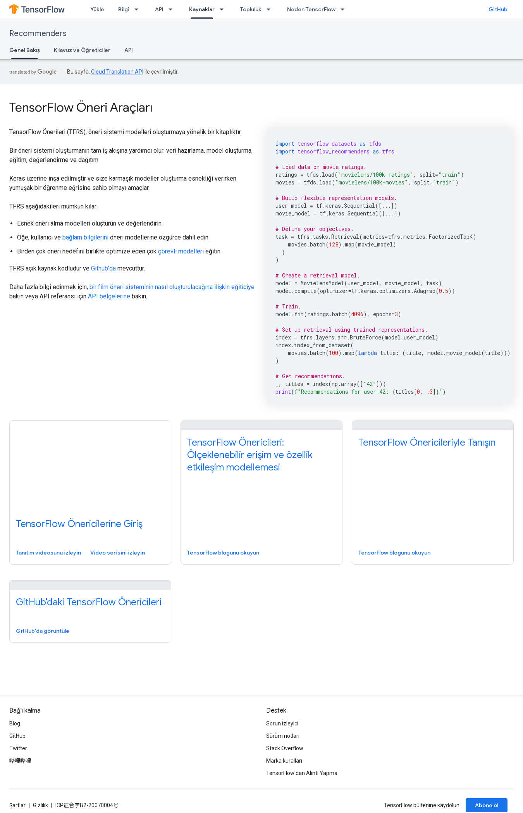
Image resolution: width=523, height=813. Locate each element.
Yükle (97, 9)
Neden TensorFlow (311, 9)
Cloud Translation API (117, 72)
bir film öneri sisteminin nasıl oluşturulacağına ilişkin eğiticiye (172, 287)
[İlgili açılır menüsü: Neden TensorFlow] (344, 9)
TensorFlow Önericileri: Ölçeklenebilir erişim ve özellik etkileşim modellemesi (250, 455)
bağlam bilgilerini (85, 237)
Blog (14, 723)
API (159, 9)
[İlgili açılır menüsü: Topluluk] (271, 9)
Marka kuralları (284, 761)
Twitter (18, 748)
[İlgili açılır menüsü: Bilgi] (138, 9)
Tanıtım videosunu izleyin (48, 552)
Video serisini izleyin (117, 552)
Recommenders (38, 33)
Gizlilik (40, 805)
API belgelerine (109, 296)
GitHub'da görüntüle (42, 630)
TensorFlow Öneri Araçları (81, 107)
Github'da (103, 268)
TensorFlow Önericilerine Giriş (79, 524)
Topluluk (251, 9)
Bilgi (123, 9)
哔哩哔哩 (20, 761)
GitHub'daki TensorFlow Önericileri (89, 602)
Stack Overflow (284, 748)
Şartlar (17, 805)
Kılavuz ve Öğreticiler (82, 50)
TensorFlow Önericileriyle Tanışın (426, 442)
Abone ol (486, 805)
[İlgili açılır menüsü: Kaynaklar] (224, 9)
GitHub (498, 9)
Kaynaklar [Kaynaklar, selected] (202, 9)
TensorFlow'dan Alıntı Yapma (301, 773)
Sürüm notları (282, 736)
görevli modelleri (181, 251)
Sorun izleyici (282, 723)
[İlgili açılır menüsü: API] (172, 9)
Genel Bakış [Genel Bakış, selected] (24, 50)
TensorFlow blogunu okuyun (223, 552)
